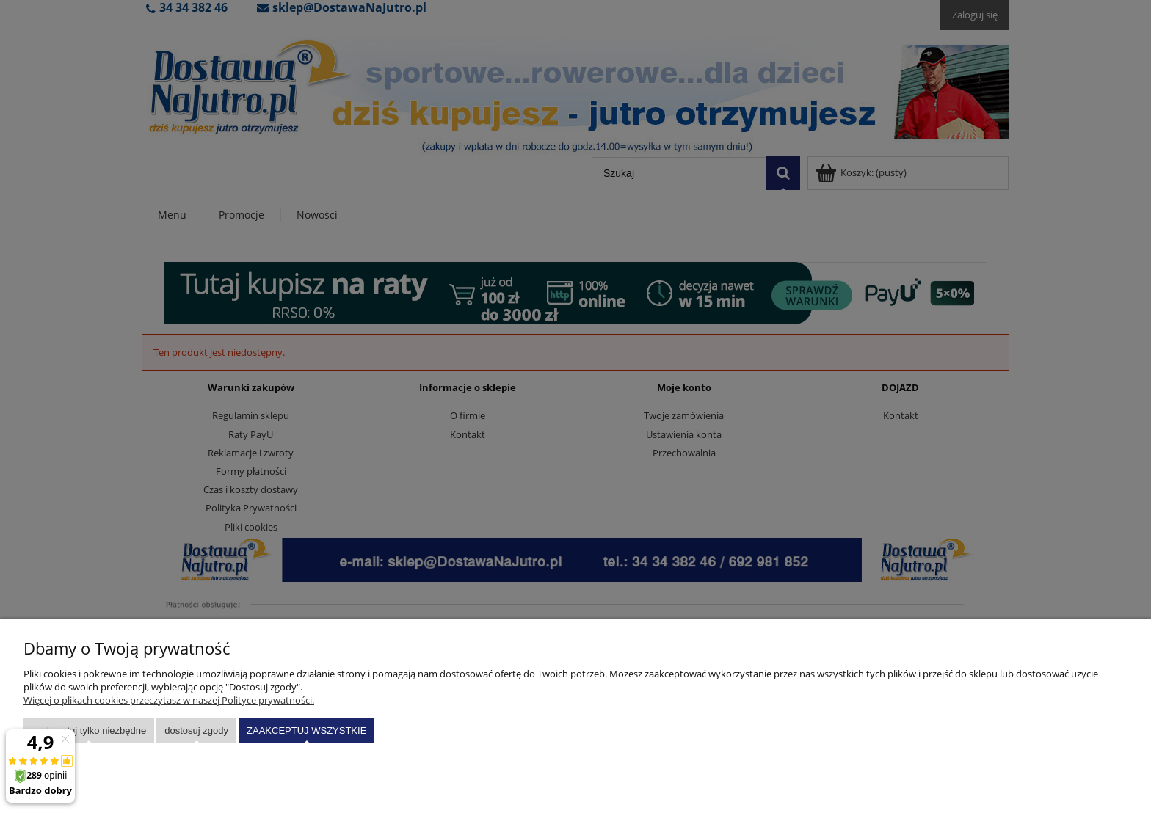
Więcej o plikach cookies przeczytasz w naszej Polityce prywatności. (168, 700)
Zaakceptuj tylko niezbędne (89, 730)
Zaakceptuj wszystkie (306, 730)
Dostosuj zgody (196, 730)
